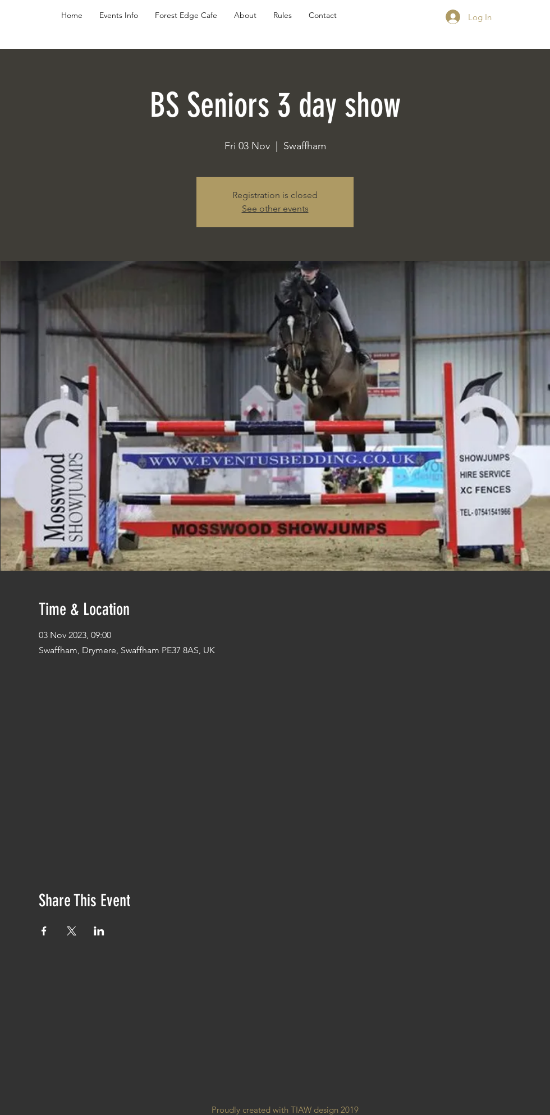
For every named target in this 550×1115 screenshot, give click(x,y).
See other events (275, 208)
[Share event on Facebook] (44, 930)
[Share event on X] (71, 930)
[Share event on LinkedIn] (99, 930)
